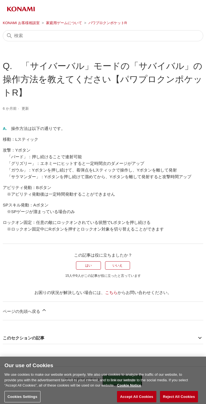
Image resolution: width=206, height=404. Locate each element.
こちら (111, 292)
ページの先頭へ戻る (25, 310)
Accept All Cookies (136, 398)
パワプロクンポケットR (107, 23)
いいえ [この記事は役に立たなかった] (118, 265)
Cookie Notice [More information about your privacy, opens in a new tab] (129, 387)
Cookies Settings (22, 398)
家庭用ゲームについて (64, 23)
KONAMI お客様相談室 (21, 23)
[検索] (103, 35)
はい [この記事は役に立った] (88, 265)
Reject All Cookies (179, 398)
